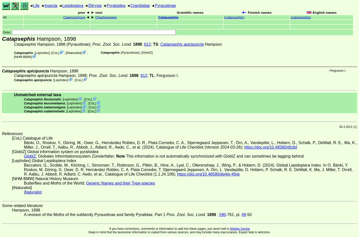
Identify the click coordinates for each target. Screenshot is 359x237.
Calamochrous (74, 17)
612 (147, 44)
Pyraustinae (165, 5)
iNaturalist (74, 53)
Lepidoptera (73, 5)
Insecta (50, 5)
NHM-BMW (23, 57)
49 (244, 215)
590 (222, 215)
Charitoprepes (105, 17)
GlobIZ (147, 52)
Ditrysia (94, 5)
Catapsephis (168, 17)
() (234, 17)
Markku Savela (240, 229)
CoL (55, 53)
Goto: (89, 32)
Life (36, 5)
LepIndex (42, 53)
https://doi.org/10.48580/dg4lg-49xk (208, 174)
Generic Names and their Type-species (120, 183)
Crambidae (140, 5)
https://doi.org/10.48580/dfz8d (270, 147)
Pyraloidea (115, 5)
